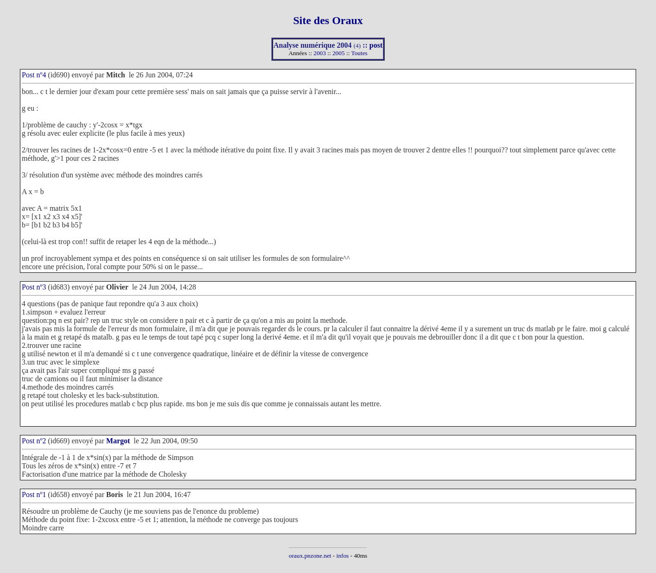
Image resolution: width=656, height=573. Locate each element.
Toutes (359, 53)
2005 (338, 53)
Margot (118, 441)
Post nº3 (34, 287)
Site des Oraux (328, 20)
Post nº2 (34, 441)
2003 (319, 53)
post (375, 45)
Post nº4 (34, 75)
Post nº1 (34, 494)
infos (343, 555)
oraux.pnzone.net (310, 555)
